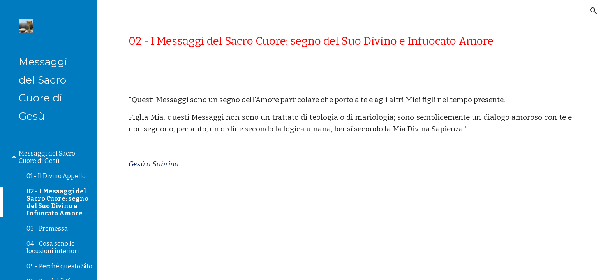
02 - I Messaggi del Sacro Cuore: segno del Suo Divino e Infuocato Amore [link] (57, 202)
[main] (350, 41)
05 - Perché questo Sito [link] (59, 266)
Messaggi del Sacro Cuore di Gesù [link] (47, 157)
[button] (593, 11)
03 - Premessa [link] (47, 228)
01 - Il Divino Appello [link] (56, 176)
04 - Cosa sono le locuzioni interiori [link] (52, 247)
